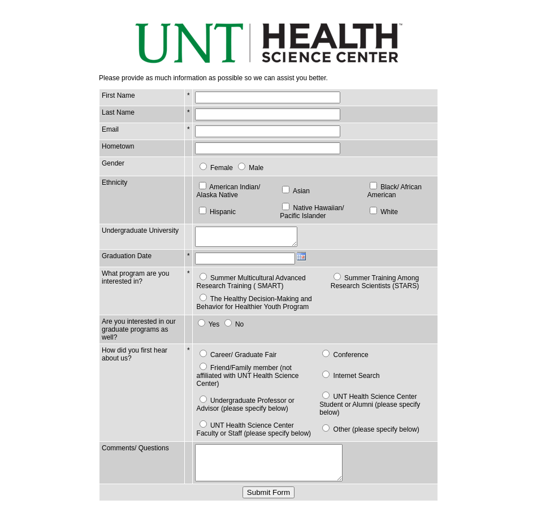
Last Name (118, 112)
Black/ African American (393, 191)
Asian (299, 191)
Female (218, 168)
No (236, 328)
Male (252, 168)
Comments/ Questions (135, 443)
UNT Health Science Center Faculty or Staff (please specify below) (253, 425)
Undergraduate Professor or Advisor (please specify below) (254, 400)
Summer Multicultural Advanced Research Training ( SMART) (247, 285)
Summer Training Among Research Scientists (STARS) (373, 285)
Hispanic (219, 212)
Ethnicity (114, 182)
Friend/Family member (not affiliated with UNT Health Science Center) (254, 375)
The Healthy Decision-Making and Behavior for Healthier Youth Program (251, 306)
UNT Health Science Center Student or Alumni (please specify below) (368, 400)
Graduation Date (126, 259)
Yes (210, 328)
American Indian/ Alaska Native (225, 191)
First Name (118, 95)
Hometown (118, 146)
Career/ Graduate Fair (240, 358)
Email (110, 129)
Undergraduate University (124, 234)
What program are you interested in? (135, 281)
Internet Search (355, 375)
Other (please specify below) (375, 425)
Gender (113, 163)
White (388, 212)
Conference (349, 358)
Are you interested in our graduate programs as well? (139, 333)
